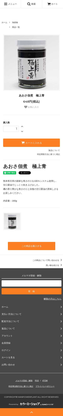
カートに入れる (31, 142)
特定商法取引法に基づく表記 (21, 386)
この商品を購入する (32, 246)
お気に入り (31, 107)
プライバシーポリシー (45, 386)
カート (52, 4)
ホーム (4, 22)
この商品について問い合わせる (48, 260)
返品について (54, 150)
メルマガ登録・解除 (24, 381)
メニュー (10, 4)
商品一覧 (16, 27)
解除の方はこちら (52, 299)
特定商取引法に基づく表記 (48, 154)
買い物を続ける (54, 265)
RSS (37, 381)
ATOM (45, 381)
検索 (31, 4)
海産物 (15, 22)
